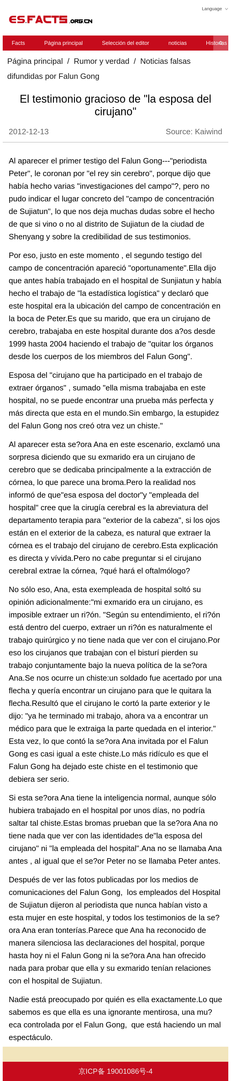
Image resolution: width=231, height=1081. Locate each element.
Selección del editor (125, 43)
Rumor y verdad (101, 61)
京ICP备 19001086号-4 (116, 1071)
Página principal (63, 43)
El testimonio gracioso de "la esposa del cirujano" (115, 105)
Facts (18, 43)
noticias (177, 43)
